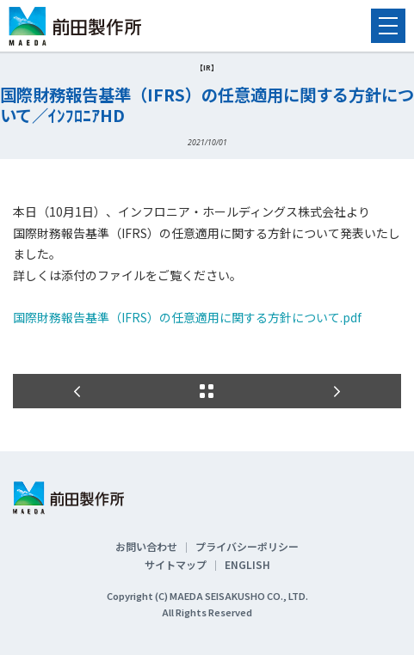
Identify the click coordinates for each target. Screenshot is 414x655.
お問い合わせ (146, 546)
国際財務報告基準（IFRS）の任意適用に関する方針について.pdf (187, 317)
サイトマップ (176, 564)
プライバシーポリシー (247, 546)
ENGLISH (247, 564)
